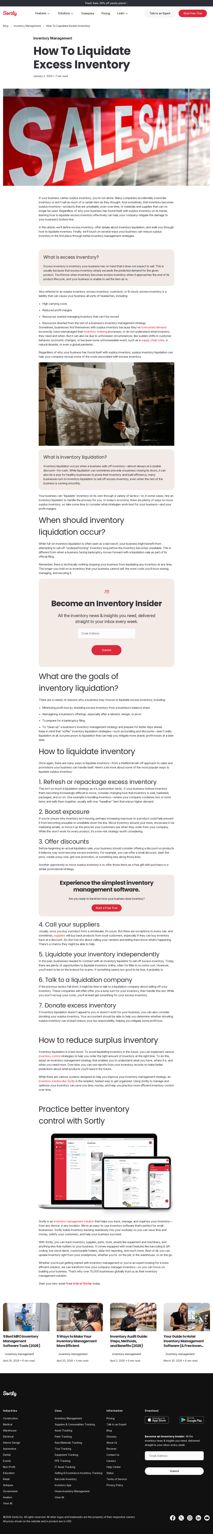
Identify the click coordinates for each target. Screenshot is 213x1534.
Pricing (105, 13)
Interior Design (11, 1442)
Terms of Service (116, 1479)
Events (7, 1460)
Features (43, 13)
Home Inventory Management (72, 1491)
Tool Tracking (63, 1448)
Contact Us (112, 1454)
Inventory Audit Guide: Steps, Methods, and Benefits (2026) (129, 1341)
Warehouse (10, 1430)
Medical (7, 1424)
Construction (10, 1418)
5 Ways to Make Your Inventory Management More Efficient (77, 1341)
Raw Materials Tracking (68, 1442)
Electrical (8, 1436)
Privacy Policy (114, 1485)
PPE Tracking (62, 1460)
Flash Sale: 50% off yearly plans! (106, 3)
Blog (109, 1430)
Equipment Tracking (66, 1454)
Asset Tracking (63, 1430)
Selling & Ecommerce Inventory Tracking (78, 1473)
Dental (7, 1454)
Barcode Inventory (66, 1479)
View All (7, 1503)
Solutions (66, 13)
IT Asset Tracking (65, 1466)
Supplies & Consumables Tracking (75, 1424)
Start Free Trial (193, 13)
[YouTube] (206, 1518)
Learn (123, 13)
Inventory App (63, 1485)
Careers (111, 1460)
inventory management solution (74, 1221)
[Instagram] (189, 1518)
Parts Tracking (63, 1436)
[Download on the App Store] (159, 1419)
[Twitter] (180, 1518)
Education (9, 1473)
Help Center (113, 1466)
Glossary (111, 1436)
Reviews (111, 1448)
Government (10, 1491)
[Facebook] (172, 1518)
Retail (6, 1479)
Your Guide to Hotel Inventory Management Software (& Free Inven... (184, 1341)
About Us (111, 1442)
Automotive (9, 1448)
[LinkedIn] (197, 1518)
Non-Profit (9, 1466)
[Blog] (5, 25)
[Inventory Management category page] (27, 25)
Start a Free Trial (106, 908)
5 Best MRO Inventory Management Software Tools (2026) (21, 1341)
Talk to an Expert (159, 13)
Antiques (8, 1485)
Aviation (7, 1497)
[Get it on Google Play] (189, 1419)
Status (110, 1473)
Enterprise (87, 13)
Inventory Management (19, 1354)
